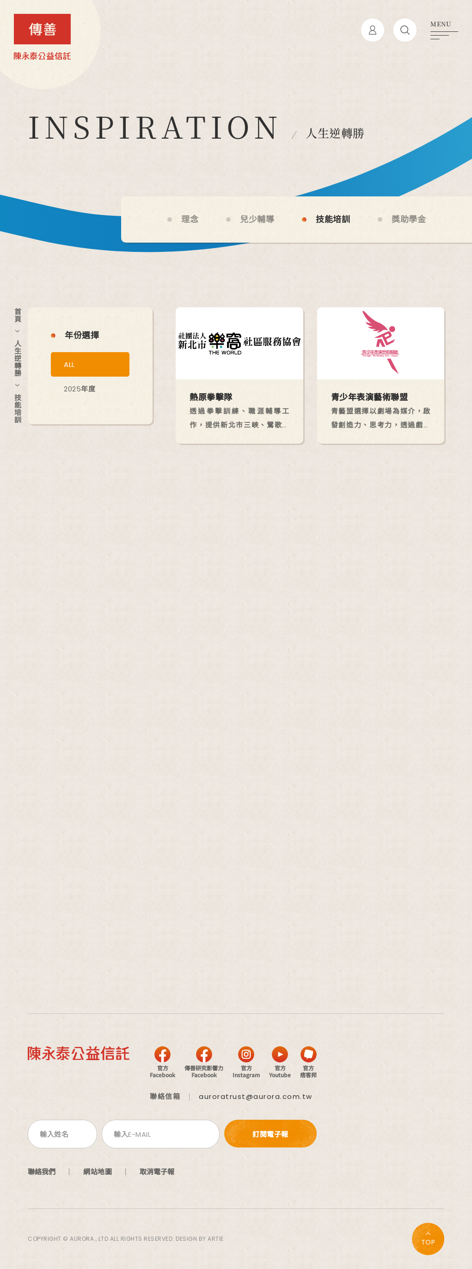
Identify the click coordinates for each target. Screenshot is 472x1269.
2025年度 (79, 389)
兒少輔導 (257, 219)
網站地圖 (97, 1171)
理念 (189, 219)
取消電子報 (157, 1171)
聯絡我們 (41, 1171)
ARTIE (216, 1239)
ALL (69, 364)
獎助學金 (409, 219)
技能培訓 (333, 219)
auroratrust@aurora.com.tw (256, 1096)
